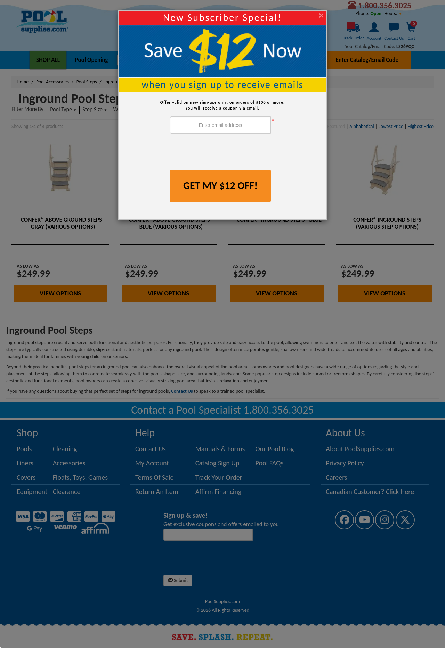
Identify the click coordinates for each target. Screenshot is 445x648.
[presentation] (223, 152)
